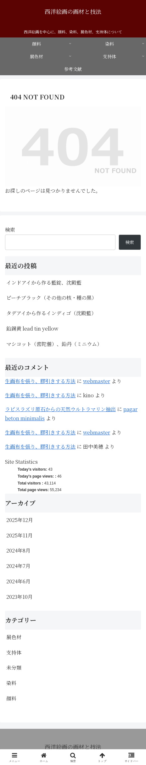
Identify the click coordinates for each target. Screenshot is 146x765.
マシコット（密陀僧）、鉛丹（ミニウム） (54, 344)
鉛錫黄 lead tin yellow (32, 328)
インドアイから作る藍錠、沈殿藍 (43, 282)
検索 (10, 229)
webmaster (96, 381)
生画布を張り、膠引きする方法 (40, 381)
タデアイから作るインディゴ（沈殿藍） (51, 313)
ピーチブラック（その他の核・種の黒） (51, 297)
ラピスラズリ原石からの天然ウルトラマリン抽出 (60, 409)
